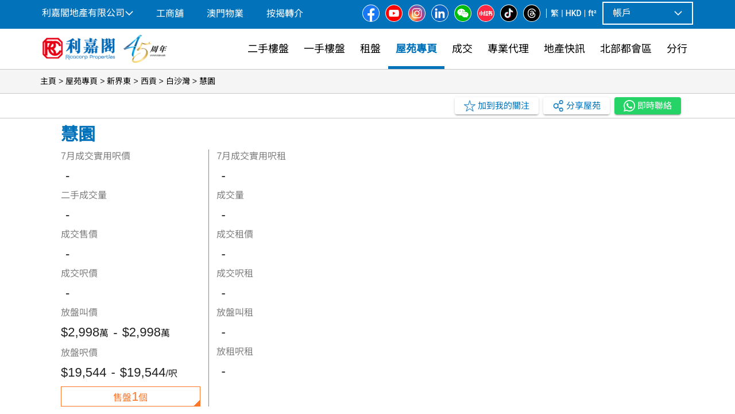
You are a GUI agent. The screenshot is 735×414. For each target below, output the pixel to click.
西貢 (149, 81)
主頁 (48, 81)
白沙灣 (178, 81)
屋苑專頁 (81, 81)
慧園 (207, 81)
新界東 (119, 81)
